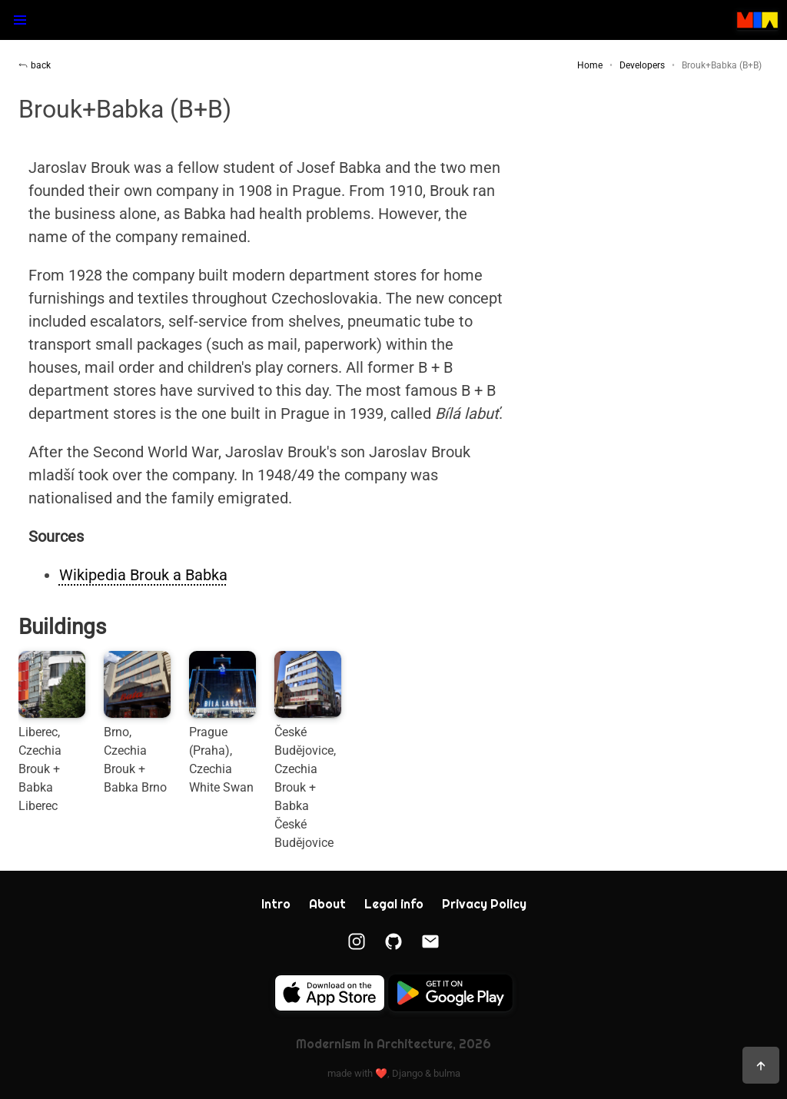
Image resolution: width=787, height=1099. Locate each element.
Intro (276, 904)
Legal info (393, 904)
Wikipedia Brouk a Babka (143, 575)
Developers (642, 65)
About (327, 904)
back (34, 65)
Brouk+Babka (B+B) (722, 65)
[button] (20, 20)
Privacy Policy (484, 904)
